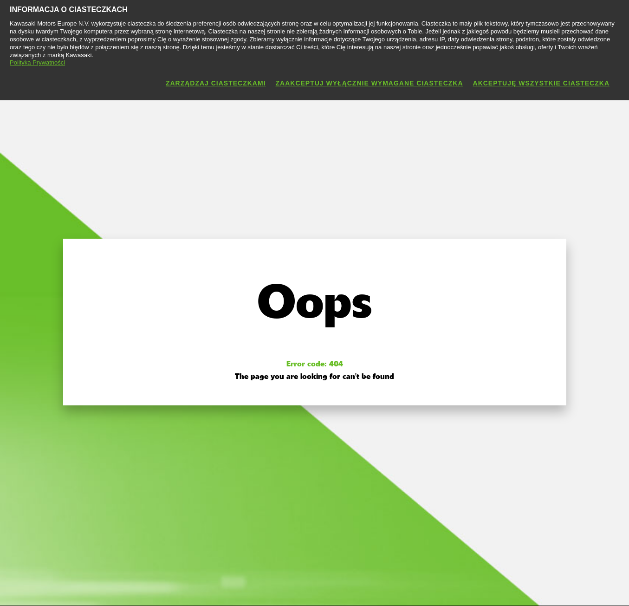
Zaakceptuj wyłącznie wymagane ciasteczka (369, 83)
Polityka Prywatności (37, 62)
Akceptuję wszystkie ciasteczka (541, 83)
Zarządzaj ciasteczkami (216, 83)
